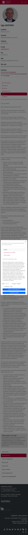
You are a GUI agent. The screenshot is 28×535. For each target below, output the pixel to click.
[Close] (26, 242)
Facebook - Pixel (8, 286)
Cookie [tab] (5, 249)
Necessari (6, 283)
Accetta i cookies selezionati (14, 289)
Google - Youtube (16, 283)
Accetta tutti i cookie (14, 292)
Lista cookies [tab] (7, 255)
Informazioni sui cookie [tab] (9, 252)
